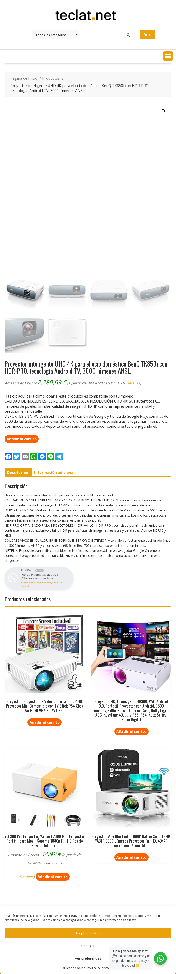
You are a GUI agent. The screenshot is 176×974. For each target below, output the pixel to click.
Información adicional (54, 472)
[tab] (17, 472)
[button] (168, 56)
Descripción (17, 472)
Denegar (88, 945)
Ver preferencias (88, 958)
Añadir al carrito (22, 438)
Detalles (133, 383)
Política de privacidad (101, 968)
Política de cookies (73, 968)
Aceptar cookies (88, 933)
